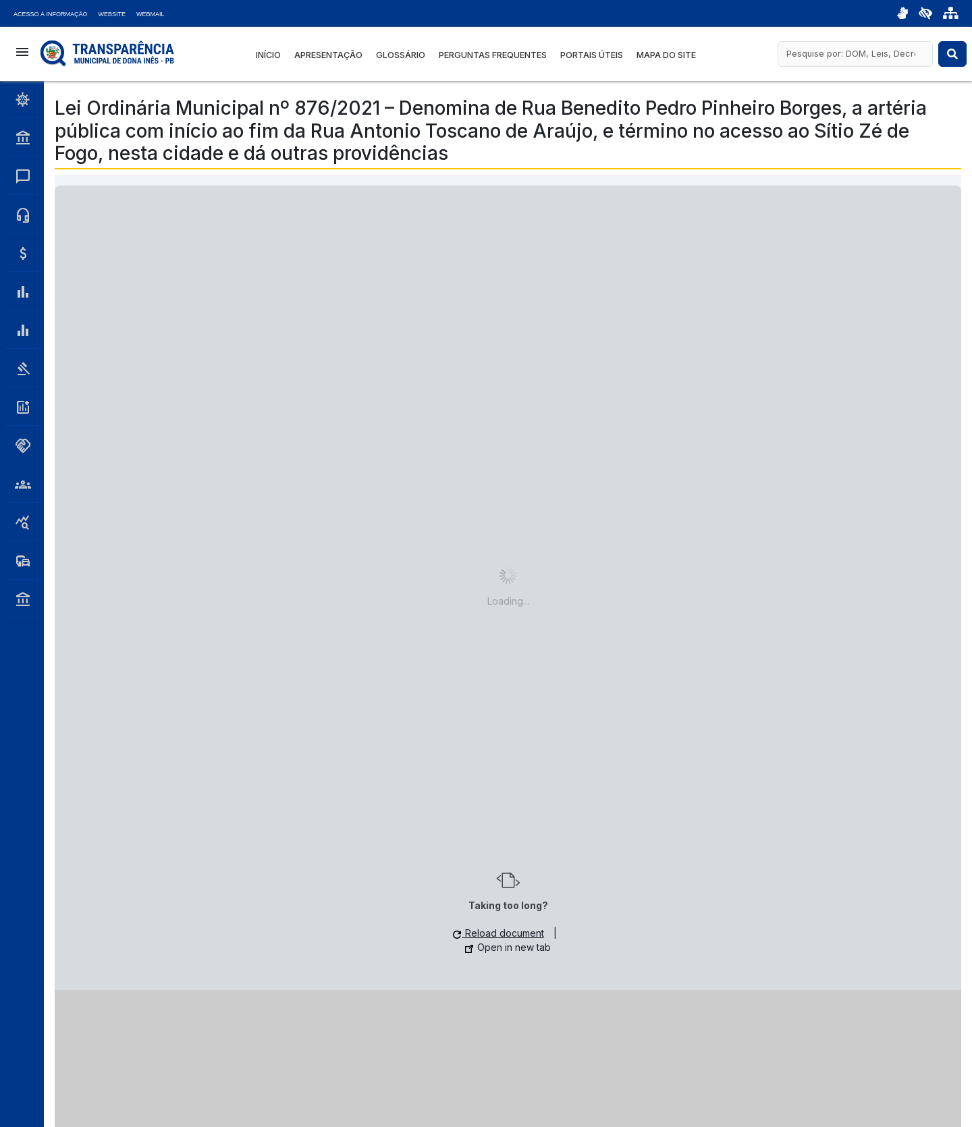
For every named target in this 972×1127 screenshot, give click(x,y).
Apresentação (328, 55)
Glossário (400, 55)
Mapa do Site (666, 55)
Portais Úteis (591, 55)
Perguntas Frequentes (493, 55)
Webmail (150, 14)
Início (268, 55)
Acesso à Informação (51, 14)
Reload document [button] (498, 933)
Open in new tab (508, 947)
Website (112, 14)
